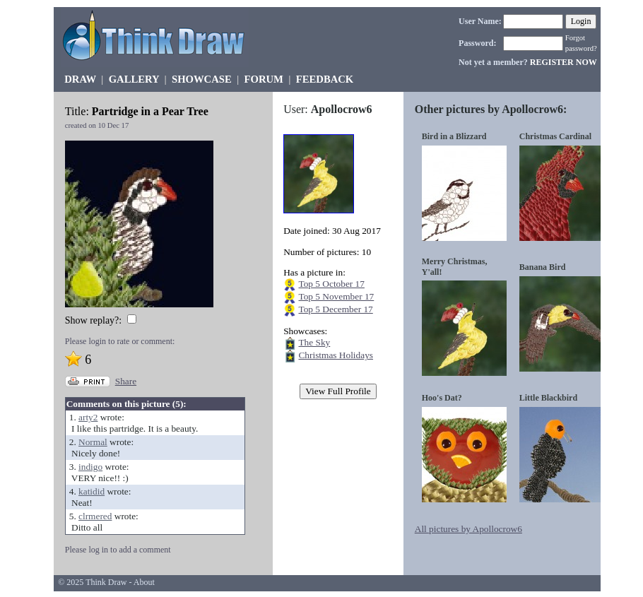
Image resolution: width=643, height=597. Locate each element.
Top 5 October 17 (331, 283)
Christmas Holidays (335, 355)
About (144, 582)
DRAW (80, 79)
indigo (90, 466)
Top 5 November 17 (336, 296)
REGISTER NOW (563, 62)
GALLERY (134, 79)
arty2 (88, 417)
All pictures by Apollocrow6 (468, 529)
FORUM (263, 79)
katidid (91, 491)
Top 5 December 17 (335, 309)
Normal (92, 442)
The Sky (314, 342)
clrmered (95, 516)
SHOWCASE (202, 79)
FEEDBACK (324, 79)
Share (125, 381)
